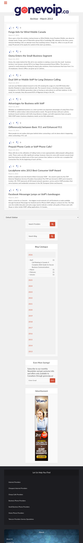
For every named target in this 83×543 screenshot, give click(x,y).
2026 (31, 255)
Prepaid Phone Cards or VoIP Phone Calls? (30, 146)
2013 (31, 351)
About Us (9, 539)
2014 (31, 345)
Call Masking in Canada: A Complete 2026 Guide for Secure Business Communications (43, 264)
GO (52, 380)
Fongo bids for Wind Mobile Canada (27, 31)
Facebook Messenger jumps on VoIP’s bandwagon (34, 194)
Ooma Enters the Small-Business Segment (30, 55)
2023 (31, 292)
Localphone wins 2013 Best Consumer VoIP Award (34, 170)
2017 (31, 328)
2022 (31, 298)
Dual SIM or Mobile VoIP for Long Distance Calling (34, 79)
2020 (31, 310)
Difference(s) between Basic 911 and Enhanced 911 (35, 127)
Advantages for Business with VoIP (26, 103)
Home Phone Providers (16, 513)
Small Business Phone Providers (19, 507)
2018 (31, 322)
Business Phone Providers (17, 501)
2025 (31, 280)
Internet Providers (15, 482)
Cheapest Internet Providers (18, 488)
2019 (31, 316)
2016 (31, 334)
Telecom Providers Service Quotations (21, 519)
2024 (31, 286)
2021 (31, 304)
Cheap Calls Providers (16, 494)
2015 (31, 339)
